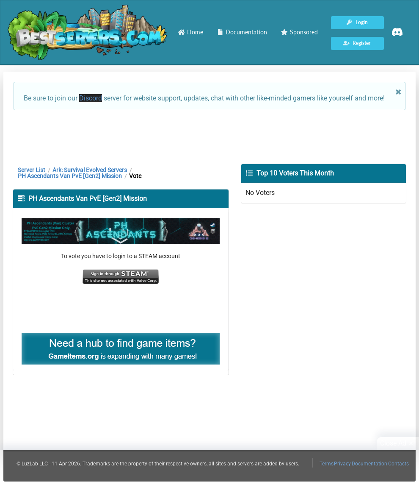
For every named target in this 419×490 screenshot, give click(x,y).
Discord (90, 98)
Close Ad (398, 443)
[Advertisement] (209, 136)
